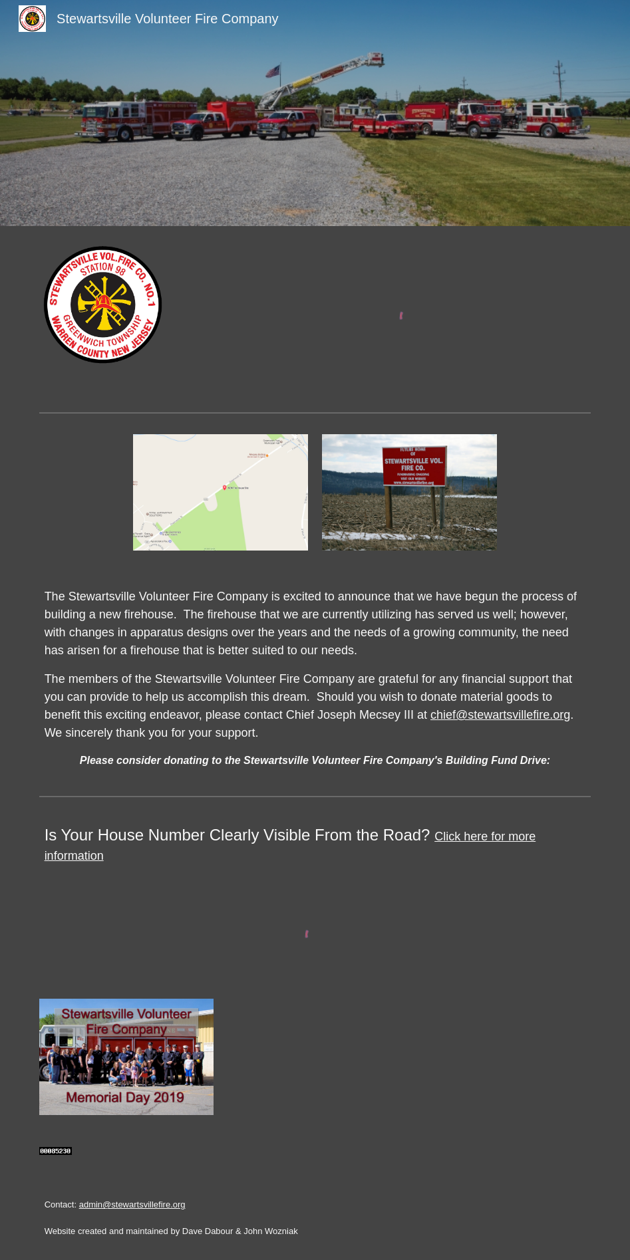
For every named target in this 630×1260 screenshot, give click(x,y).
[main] (315, 678)
